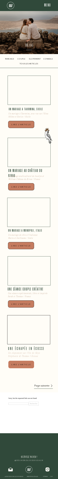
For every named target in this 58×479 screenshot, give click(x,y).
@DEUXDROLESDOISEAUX (29, 460)
